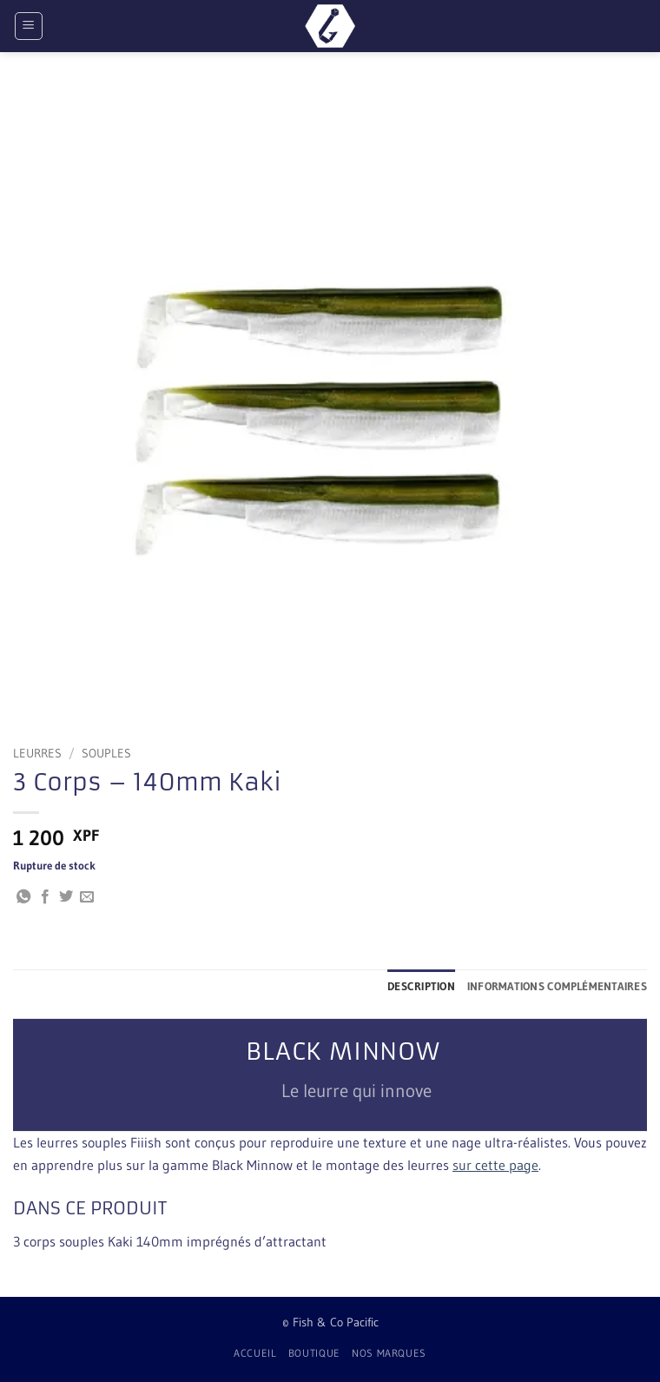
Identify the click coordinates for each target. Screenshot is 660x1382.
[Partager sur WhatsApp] (23, 897)
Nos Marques (389, 1352)
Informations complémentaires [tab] (557, 986)
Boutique (314, 1352)
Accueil (255, 1352)
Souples (106, 753)
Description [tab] (421, 986)
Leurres (37, 753)
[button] (29, 26)
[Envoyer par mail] (87, 897)
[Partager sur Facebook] (45, 897)
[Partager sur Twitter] (66, 897)
